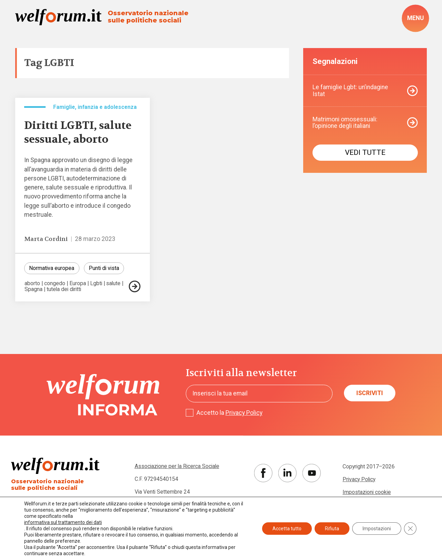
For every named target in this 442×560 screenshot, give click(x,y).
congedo (54, 283)
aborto (32, 283)
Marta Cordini (46, 239)
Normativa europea (51, 268)
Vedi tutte (365, 152)
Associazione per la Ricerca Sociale (177, 466)
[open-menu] (415, 18)
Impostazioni (377, 528)
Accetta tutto (286, 528)
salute (113, 283)
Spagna (33, 289)
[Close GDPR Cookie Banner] (410, 528)
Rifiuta (332, 528)
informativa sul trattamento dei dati (63, 522)
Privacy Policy (243, 412)
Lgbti (96, 283)
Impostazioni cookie (367, 492)
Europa (77, 283)
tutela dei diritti (64, 289)
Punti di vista (104, 268)
